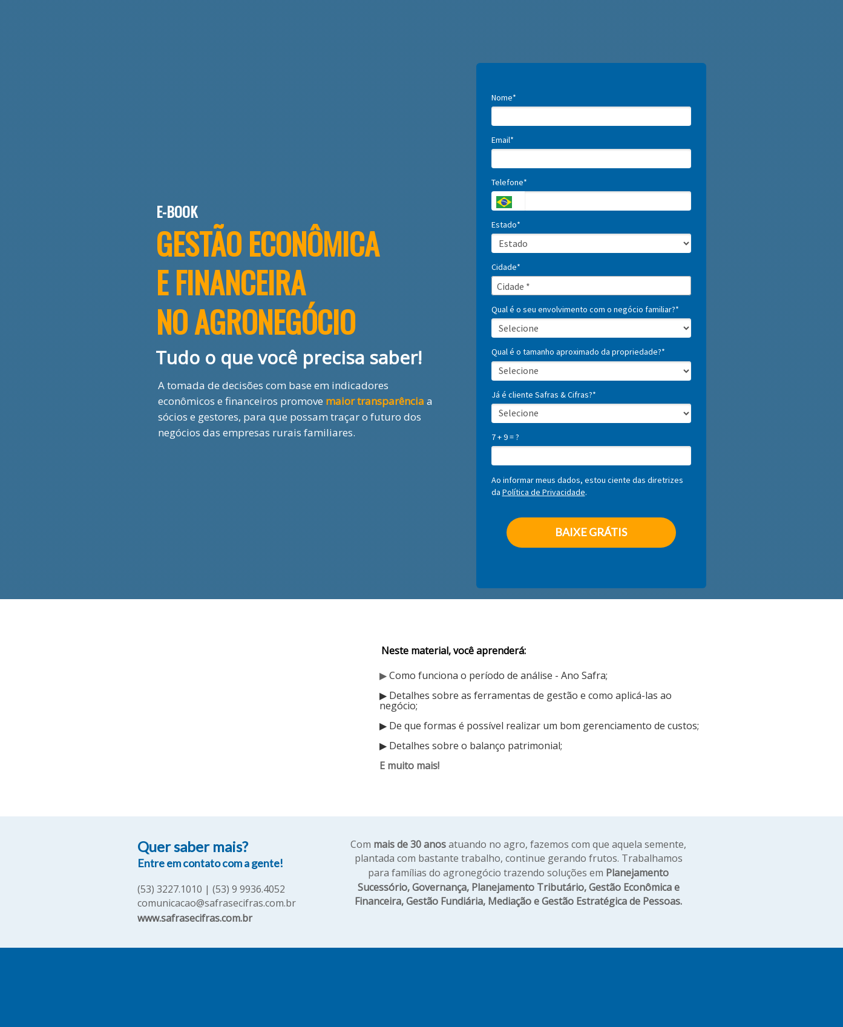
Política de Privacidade (543, 492)
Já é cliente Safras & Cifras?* (543, 395)
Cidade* (505, 267)
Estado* (505, 225)
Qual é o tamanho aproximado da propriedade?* (578, 352)
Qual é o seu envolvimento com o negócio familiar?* (585, 309)
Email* (502, 140)
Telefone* (509, 182)
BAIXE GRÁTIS (591, 532)
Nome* (503, 98)
